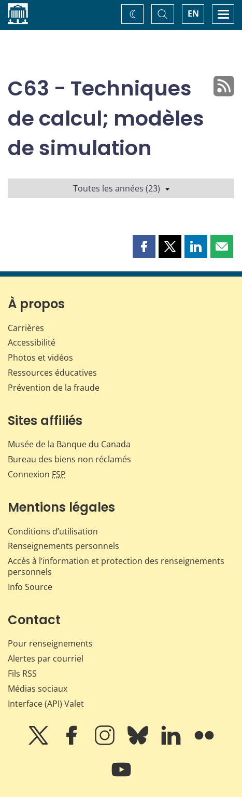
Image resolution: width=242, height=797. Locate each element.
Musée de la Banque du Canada (69, 444)
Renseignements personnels (63, 546)
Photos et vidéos (40, 357)
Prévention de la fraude (53, 387)
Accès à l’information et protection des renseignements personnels (116, 566)
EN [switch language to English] (193, 13)
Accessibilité (31, 342)
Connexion (37, 474)
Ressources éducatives (52, 372)
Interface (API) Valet (46, 703)
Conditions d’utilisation (53, 531)
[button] (144, 246)
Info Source (30, 587)
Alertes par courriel (45, 658)
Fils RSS (22, 673)
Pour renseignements (50, 643)
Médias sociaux (37, 688)
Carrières (26, 328)
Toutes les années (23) (121, 188)
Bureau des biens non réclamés (69, 459)
